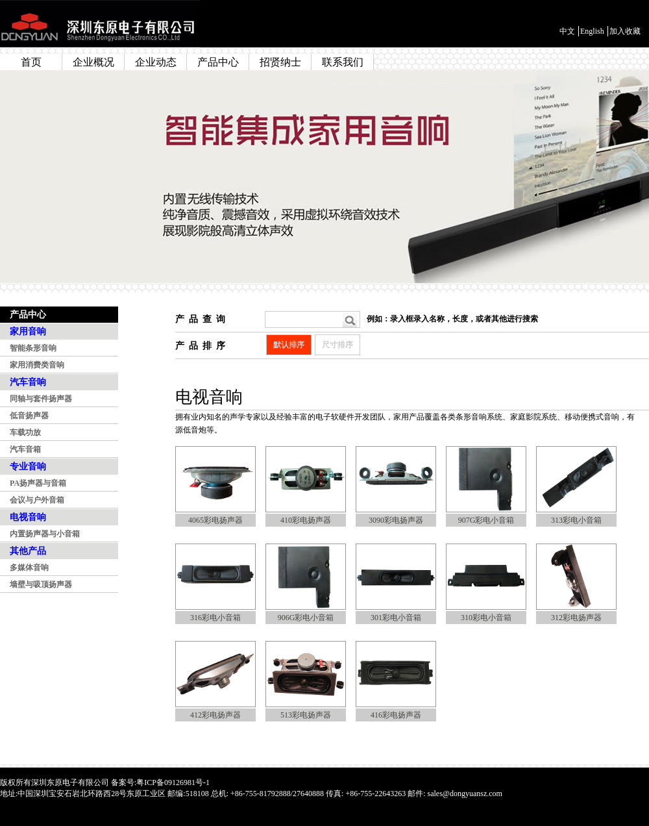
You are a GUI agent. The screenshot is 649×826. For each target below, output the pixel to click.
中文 (567, 31)
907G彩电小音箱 (486, 520)
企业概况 (93, 62)
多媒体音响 (29, 567)
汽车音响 (28, 382)
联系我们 (342, 62)
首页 (31, 62)
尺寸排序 (337, 344)
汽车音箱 (25, 449)
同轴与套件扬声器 (41, 398)
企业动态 (156, 62)
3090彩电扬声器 (396, 520)
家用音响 (28, 331)
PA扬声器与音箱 (38, 483)
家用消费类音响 (37, 364)
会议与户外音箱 (37, 500)
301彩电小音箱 (396, 617)
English (592, 31)
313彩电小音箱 (576, 520)
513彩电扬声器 (305, 715)
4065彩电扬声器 (215, 520)
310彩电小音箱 (486, 617)
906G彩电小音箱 (306, 617)
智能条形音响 (33, 348)
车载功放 (25, 432)
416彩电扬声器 (396, 715)
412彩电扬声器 (215, 715)
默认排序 (288, 344)
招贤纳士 (280, 62)
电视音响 (28, 517)
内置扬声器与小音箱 (45, 533)
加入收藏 (625, 31)
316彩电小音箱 (215, 617)
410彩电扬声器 (305, 520)
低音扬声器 (29, 415)
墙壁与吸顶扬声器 (41, 584)
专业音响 (28, 466)
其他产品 (28, 551)
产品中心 (218, 62)
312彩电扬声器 (576, 617)
